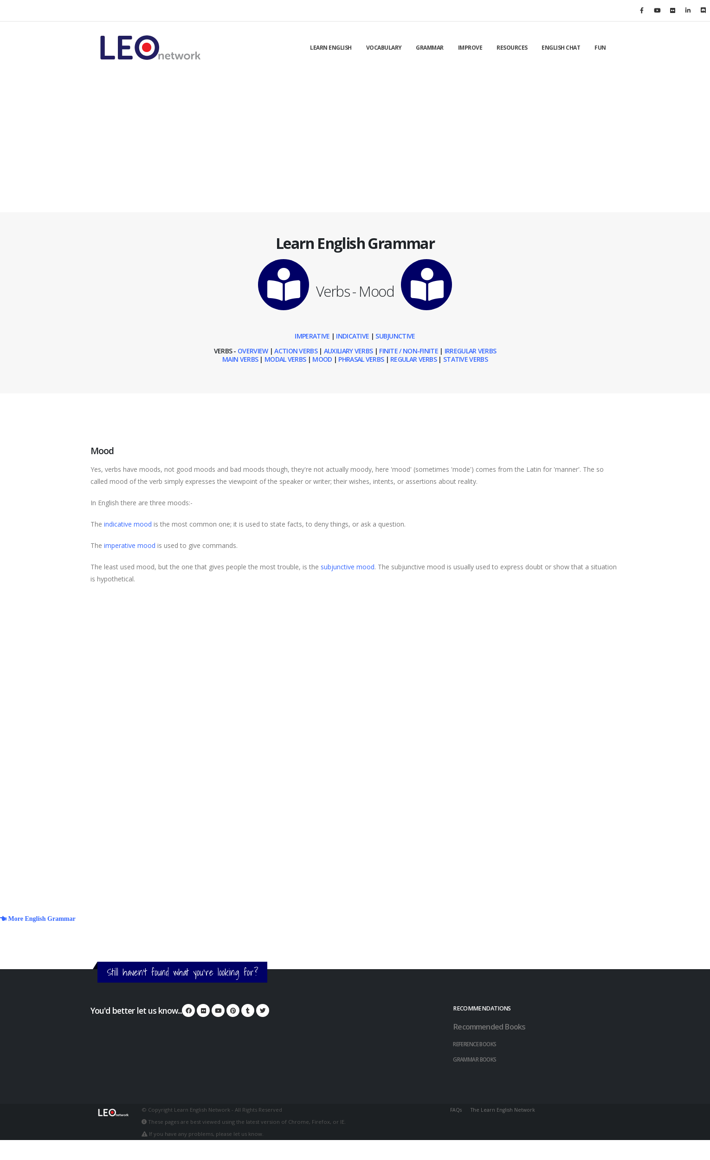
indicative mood (128, 524)
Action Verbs (295, 350)
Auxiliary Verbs (348, 350)
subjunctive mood (347, 566)
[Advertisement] (355, 143)
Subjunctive (395, 336)
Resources (512, 48)
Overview (253, 350)
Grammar (430, 48)
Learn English (331, 48)
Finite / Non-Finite (408, 350)
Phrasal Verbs (361, 359)
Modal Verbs (285, 359)
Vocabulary (384, 48)
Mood (322, 359)
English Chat (561, 48)
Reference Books (479, 1043)
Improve (470, 48)
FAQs (456, 1108)
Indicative (352, 336)
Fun (600, 48)
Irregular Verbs (471, 350)
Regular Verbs (413, 359)
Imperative (312, 336)
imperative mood (129, 545)
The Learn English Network (505, 1108)
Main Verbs (240, 359)
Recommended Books (492, 1026)
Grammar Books (477, 1058)
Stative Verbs (465, 359)
